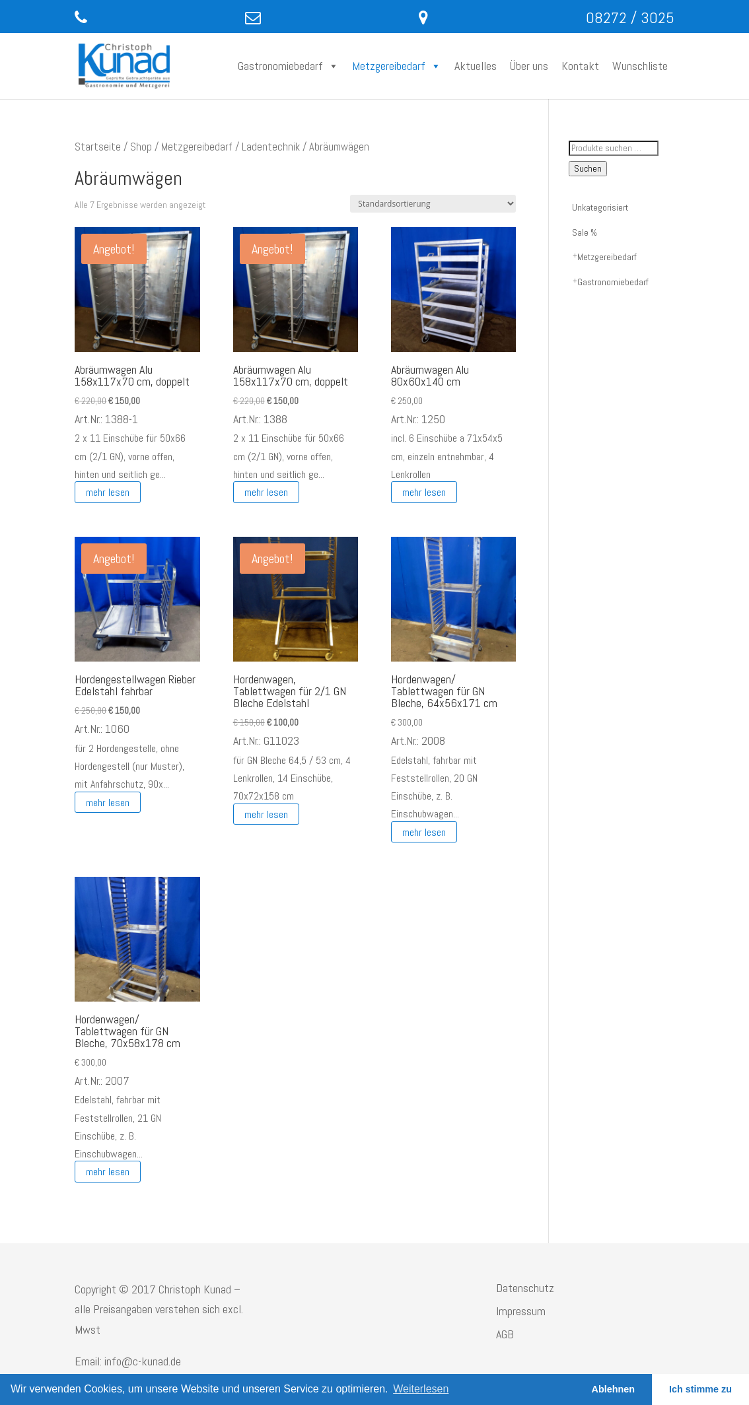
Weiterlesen (420, 1388)
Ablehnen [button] (613, 1389)
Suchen (588, 168)
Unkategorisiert (600, 207)
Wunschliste (640, 65)
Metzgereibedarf (396, 65)
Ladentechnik (271, 147)
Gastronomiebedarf (288, 65)
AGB (505, 1334)
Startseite (98, 147)
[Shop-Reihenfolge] (433, 204)
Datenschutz (525, 1287)
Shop (141, 147)
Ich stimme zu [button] (700, 1389)
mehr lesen (107, 492)
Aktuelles (475, 65)
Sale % (584, 232)
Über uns (529, 65)
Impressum (521, 1311)
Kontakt (580, 65)
